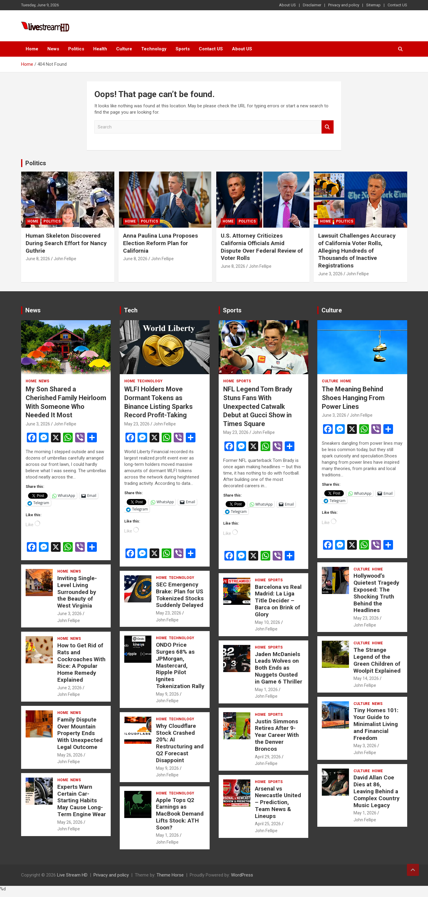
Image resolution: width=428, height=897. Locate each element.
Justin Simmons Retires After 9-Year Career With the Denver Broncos (277, 735)
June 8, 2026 (38, 258)
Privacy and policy (343, 5)
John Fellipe (65, 258)
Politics (76, 49)
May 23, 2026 (137, 424)
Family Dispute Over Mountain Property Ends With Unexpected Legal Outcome (80, 733)
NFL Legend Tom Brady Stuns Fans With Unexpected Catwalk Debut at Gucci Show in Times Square (257, 406)
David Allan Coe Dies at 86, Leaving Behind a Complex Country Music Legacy (376, 791)
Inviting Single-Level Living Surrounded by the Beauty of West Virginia (77, 592)
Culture (124, 49)
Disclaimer (312, 5)
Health (100, 49)
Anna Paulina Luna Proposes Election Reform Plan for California (160, 243)
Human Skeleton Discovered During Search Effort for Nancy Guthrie (66, 243)
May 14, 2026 (366, 678)
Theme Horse (170, 875)
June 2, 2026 (69, 687)
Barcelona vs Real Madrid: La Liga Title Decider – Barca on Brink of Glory (278, 600)
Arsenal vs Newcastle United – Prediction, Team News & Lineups (278, 802)
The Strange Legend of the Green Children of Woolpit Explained (377, 660)
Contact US (397, 5)
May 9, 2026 (167, 694)
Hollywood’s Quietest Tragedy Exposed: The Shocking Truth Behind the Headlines (376, 593)
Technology (153, 49)
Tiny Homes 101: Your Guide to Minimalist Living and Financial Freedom (375, 724)
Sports (183, 49)
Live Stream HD (72, 875)
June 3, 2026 (330, 273)
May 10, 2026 (267, 622)
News (53, 49)
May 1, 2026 (167, 835)
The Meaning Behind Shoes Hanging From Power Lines (353, 397)
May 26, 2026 (70, 755)
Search (328, 127)
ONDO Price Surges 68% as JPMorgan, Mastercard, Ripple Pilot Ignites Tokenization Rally (180, 665)
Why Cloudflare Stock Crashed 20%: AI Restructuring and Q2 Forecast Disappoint (180, 743)
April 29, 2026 (268, 756)
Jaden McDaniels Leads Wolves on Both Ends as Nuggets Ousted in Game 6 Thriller (278, 668)
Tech (131, 310)
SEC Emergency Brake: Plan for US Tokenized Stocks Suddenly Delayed (180, 594)
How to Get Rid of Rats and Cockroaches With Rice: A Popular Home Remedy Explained (81, 662)
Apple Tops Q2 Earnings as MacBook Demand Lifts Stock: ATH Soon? (180, 814)
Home (32, 49)
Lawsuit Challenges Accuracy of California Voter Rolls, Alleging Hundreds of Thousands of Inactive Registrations (357, 250)
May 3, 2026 (364, 745)
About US (287, 5)
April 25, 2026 (268, 823)
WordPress (242, 875)
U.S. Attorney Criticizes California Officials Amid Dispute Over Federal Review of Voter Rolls (262, 246)
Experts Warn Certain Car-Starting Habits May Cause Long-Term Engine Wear (81, 800)
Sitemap (373, 5)
